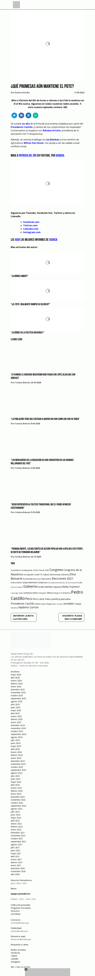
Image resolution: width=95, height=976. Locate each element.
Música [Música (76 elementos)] (50, 592)
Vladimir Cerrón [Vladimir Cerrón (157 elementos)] (28, 607)
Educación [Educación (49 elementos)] (37, 579)
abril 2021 (15, 856)
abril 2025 (15, 713)
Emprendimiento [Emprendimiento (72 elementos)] (30, 582)
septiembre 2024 (18, 734)
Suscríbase (16, 914)
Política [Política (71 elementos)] (48, 599)
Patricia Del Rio (22, 92)
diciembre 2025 (18, 689)
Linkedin (14, 958)
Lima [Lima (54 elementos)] (21, 593)
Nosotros (15, 911)
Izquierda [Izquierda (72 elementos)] (57, 587)
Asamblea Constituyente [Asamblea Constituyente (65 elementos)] (21, 570)
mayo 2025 (16, 710)
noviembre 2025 (18, 692)
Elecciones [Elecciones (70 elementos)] (46, 578)
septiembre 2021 (18, 841)
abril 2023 (15, 785)
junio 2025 (15, 707)
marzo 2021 (16, 859)
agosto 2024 (16, 737)
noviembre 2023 (18, 764)
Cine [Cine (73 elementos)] (47, 570)
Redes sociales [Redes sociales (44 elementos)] (57, 604)
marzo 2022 (16, 823)
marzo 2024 (16, 752)
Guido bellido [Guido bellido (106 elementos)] (45, 586)
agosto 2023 (16, 773)
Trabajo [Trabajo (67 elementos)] (77, 603)
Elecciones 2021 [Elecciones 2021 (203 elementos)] (62, 578)
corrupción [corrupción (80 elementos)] (28, 574)
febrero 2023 (17, 790)
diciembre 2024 (18, 725)
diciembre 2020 (18, 868)
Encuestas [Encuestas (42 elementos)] (51, 583)
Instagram (15, 961)
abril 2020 (15, 874)
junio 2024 (15, 743)
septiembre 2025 (18, 698)
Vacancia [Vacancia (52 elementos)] (14, 608)
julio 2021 (15, 847)
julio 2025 (15, 704)
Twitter (14, 955)
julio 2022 (15, 811)
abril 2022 (15, 820)
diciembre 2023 (18, 761)
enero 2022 (16, 829)
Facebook (15, 952)
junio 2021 (15, 850)
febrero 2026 (17, 683)
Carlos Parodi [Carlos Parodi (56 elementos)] (38, 570)
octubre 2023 (17, 767)
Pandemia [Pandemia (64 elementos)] (66, 593)
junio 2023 (15, 779)
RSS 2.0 (20, 967)
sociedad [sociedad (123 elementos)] (68, 603)
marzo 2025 (16, 716)
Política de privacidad (20, 905)
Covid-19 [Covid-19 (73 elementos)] (38, 574)
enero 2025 (16, 722)
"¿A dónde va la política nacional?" (27, 332)
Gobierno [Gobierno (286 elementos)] (30, 586)
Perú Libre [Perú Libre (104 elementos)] (38, 599)
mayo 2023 (16, 782)
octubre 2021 (17, 838)
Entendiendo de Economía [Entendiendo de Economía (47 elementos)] (65, 583)
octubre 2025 (17, 695)
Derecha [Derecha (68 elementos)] (65, 574)
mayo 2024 (16, 746)
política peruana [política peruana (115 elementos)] (61, 599)
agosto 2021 (16, 844)
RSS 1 (14, 967)
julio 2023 (15, 776)
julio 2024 (15, 740)
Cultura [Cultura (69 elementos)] (46, 574)
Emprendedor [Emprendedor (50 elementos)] (16, 582)
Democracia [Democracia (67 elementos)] (55, 574)
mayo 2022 (16, 817)
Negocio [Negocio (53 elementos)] (57, 593)
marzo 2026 (16, 680)
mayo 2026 (16, 674)
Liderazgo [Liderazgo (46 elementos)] (14, 593)
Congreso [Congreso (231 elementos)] (56, 570)
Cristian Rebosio (22, 382)
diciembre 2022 (18, 796)
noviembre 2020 (18, 871)
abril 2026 (15, 677)
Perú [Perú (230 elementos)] (28, 599)
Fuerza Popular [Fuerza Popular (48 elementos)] (17, 587)
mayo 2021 (16, 853)
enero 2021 (16, 865)
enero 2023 (16, 793)
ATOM (27, 967)
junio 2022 (15, 814)
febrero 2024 (17, 755)
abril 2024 (15, 749)
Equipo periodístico (20, 893)
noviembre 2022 (18, 799)
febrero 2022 (17, 826)
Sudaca (53, 240)
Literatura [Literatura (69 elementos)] (27, 592)
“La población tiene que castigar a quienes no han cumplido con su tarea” (45, 419)
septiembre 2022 (18, 805)
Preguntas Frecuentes (21, 908)
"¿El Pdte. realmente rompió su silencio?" (30, 304)
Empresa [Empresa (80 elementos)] (42, 582)
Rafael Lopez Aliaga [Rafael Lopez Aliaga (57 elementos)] (43, 604)
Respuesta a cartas (19, 944)
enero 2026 (16, 686)
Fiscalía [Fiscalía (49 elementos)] (79, 583)
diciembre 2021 (18, 832)
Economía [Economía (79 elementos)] (27, 578)
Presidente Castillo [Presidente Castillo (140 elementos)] (22, 603)
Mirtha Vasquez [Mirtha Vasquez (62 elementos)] (39, 593)
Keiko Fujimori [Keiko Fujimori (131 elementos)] (71, 586)
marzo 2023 (16, 788)
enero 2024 (16, 758)
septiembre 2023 (18, 770)
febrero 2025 (17, 719)
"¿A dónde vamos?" (19, 276)
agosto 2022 (16, 808)
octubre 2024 (17, 731)
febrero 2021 (17, 862)
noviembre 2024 (18, 728)
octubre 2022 (17, 802)
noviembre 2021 (18, 835)
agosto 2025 (16, 701)
